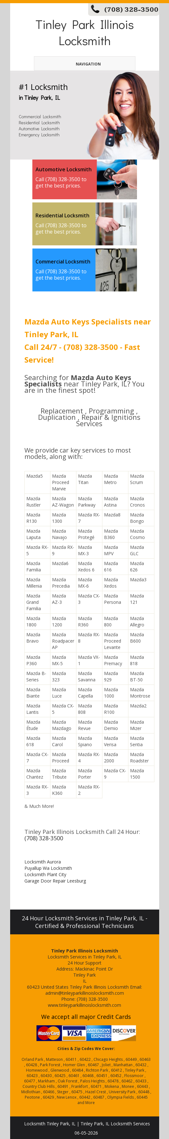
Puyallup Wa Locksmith (48, 868)
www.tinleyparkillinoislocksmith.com (84, 1005)
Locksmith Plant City (45, 874)
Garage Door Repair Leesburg (55, 881)
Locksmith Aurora (42, 862)
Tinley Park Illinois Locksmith (85, 32)
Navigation (77, 64)
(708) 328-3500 (131, 9)
